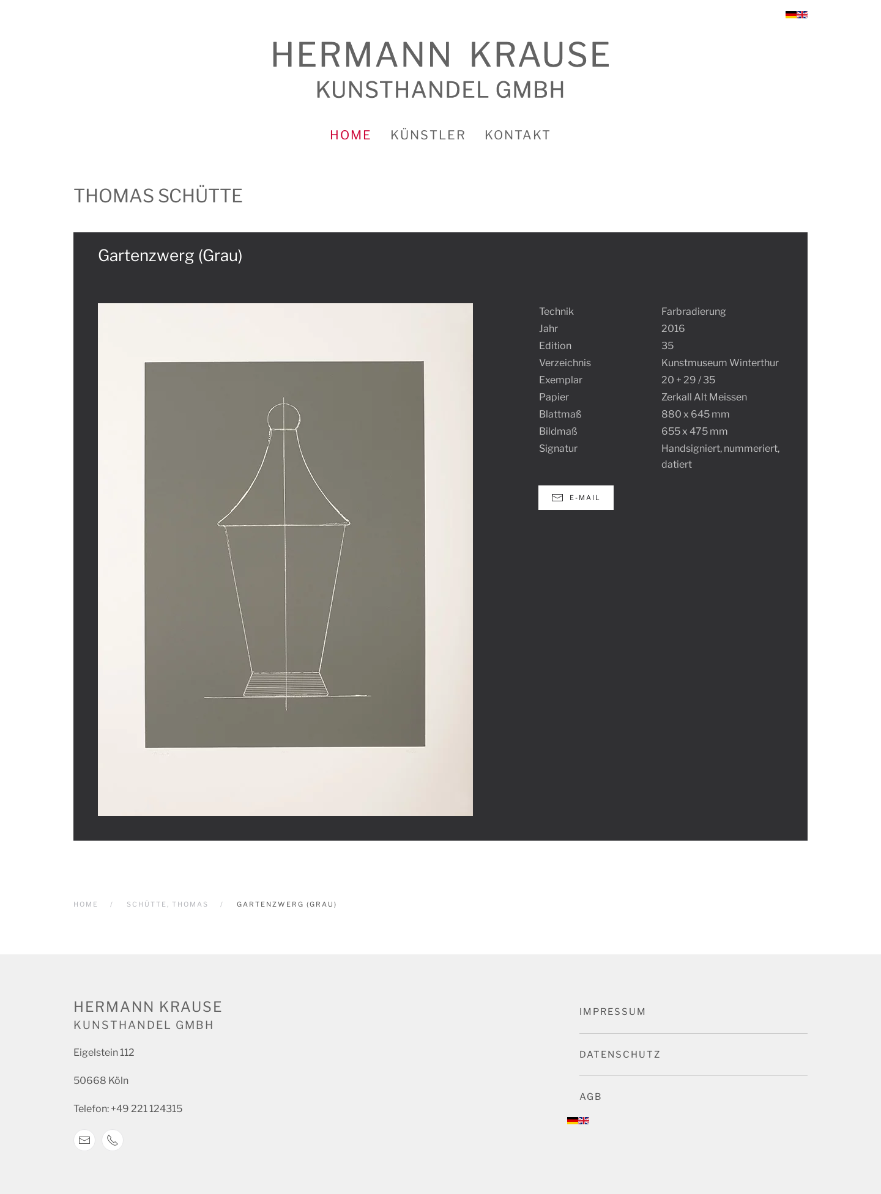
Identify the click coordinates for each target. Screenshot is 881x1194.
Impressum (613, 1011)
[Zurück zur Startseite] (441, 70)
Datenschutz (620, 1054)
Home (351, 135)
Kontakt (518, 135)
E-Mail (576, 498)
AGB (590, 1096)
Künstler (428, 135)
